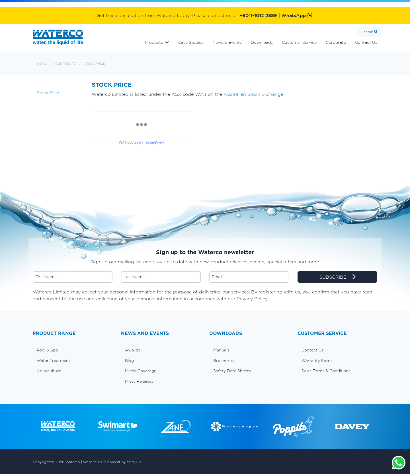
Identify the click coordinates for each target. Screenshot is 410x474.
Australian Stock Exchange (253, 94)
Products (154, 42)
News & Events (227, 42)
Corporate (336, 42)
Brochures (223, 360)
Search (367, 32)
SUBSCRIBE (337, 277)
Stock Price (94, 63)
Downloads (262, 42)
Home (42, 63)
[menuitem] (72, 350)
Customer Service (299, 42)
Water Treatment (53, 360)
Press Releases (139, 381)
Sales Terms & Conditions (326, 371)
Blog (129, 360)
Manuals (221, 350)
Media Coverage (140, 371)
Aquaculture (49, 371)
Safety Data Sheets (232, 371)
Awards (132, 350)
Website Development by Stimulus (112, 462)
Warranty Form (317, 360)
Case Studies (190, 42)
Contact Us (366, 42)
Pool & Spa (47, 350)
